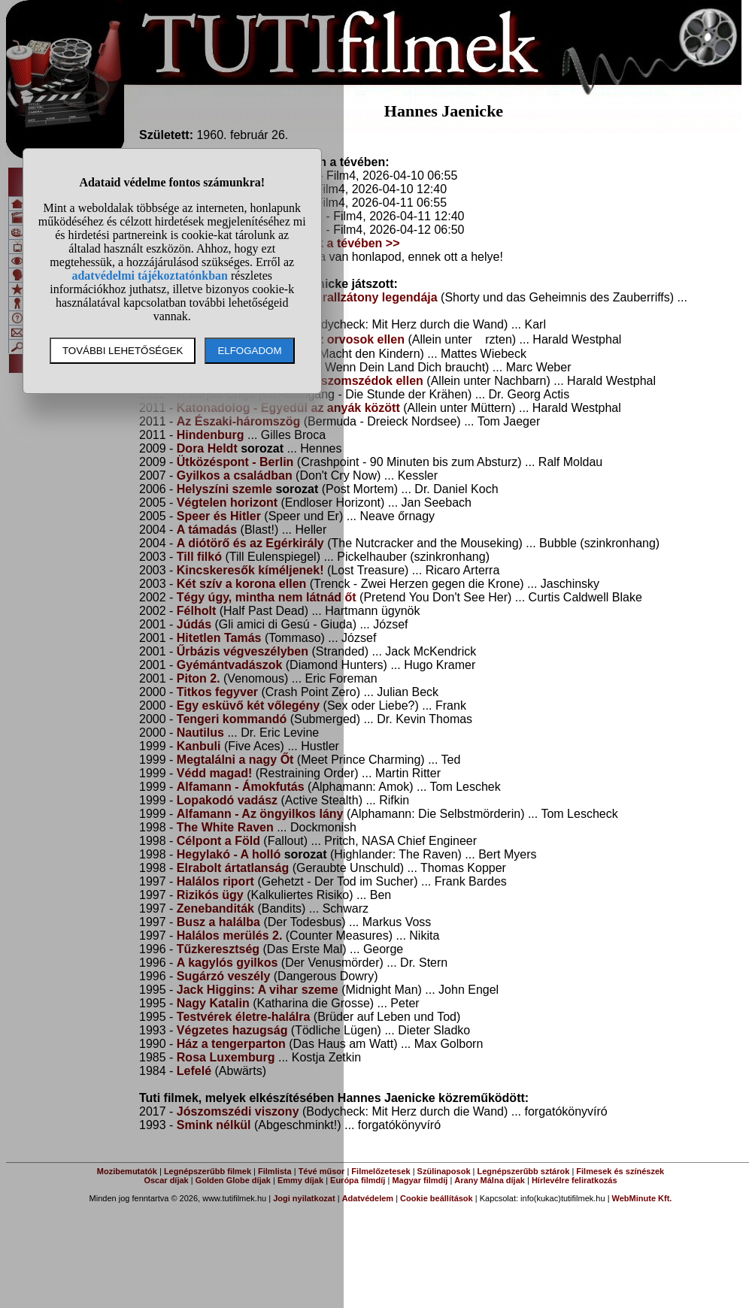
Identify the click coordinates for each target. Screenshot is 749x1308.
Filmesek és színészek (620, 1171)
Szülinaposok (444, 1171)
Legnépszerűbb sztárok (524, 1171)
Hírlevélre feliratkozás (574, 1180)
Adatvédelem (367, 1198)
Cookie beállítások (436, 1198)
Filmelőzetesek (380, 1171)
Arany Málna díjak (489, 1180)
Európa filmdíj (357, 1180)
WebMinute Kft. (642, 1198)
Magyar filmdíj (419, 1180)
